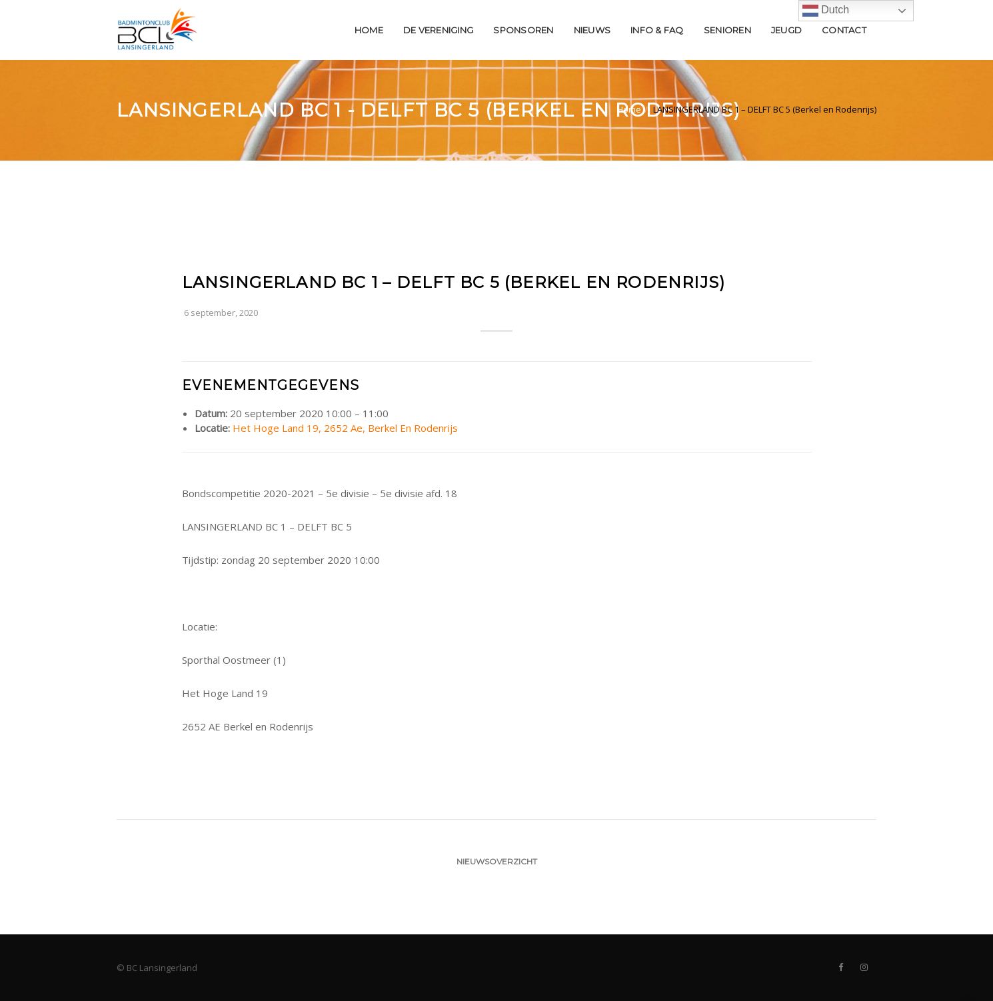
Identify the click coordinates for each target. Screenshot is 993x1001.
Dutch (825, 11)
